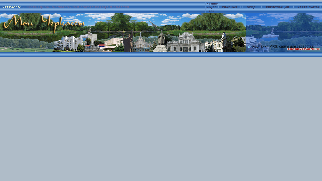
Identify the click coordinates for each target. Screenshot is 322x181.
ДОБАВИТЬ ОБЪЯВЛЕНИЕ (303, 49)
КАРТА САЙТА (308, 7)
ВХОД (252, 7)
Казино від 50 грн (212, 7)
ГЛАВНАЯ (230, 7)
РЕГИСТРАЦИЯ (278, 7)
